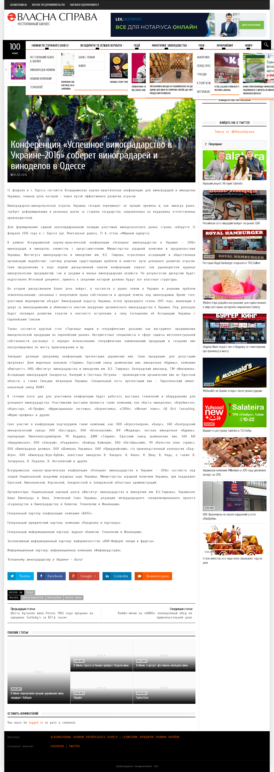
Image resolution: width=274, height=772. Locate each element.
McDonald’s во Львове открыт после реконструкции (232, 391)
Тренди (36, 64)
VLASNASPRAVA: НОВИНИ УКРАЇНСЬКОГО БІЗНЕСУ (84, 737)
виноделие (54, 597)
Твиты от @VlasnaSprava (234, 132)
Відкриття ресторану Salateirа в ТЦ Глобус (227, 430)
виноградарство (33, 597)
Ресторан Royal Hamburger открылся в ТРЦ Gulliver (232, 263)
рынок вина (73, 597)
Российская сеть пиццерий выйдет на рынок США (231, 223)
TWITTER (74, 746)
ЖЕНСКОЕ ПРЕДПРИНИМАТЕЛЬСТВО (48, 4)
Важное (34, 54)
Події (29, 592)
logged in (36, 723)
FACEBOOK (57, 746)
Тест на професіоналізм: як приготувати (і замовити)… (94, 69)
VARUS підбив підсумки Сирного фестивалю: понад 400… (196, 70)
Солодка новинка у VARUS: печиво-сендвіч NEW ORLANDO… (248, 69)
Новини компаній (93, 64)
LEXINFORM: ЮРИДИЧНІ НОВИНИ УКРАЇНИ (151, 737)
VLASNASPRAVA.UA (18, 4)
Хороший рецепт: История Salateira (222, 183)
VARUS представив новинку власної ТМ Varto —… (144, 69)
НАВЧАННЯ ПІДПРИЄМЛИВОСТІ (84, 4)
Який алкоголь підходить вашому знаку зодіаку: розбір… (44, 69)
